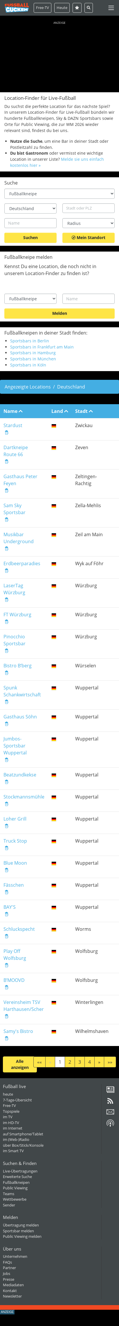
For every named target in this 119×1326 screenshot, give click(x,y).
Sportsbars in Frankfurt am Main (42, 347)
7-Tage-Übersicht (17, 1100)
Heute (62, 7)
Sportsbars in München (33, 359)
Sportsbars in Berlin (29, 341)
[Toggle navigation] (111, 8)
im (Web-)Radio (16, 1139)
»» (110, 1062)
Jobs (6, 1273)
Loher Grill (14, 819)
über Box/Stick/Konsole (23, 1145)
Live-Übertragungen (20, 1171)
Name (13, 411)
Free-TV (42, 7)
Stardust (12, 425)
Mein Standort (88, 237)
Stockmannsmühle (23, 797)
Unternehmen (15, 1256)
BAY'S (9, 907)
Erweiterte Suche (17, 1176)
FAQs (7, 1262)
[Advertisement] (59, 56)
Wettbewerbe (14, 1199)
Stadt (84, 411)
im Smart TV (13, 1150)
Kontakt (10, 1290)
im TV (7, 1116)
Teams (8, 1193)
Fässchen (13, 885)
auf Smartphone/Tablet (23, 1134)
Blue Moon (15, 863)
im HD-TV (11, 1122)
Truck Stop (15, 841)
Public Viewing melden (22, 1236)
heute (8, 1094)
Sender (9, 1205)
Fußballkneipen (16, 1182)
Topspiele (11, 1111)
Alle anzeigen (20, 1064)
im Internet (12, 1128)
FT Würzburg (17, 614)
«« (39, 1062)
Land (59, 411)
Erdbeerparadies (21, 563)
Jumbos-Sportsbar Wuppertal (15, 746)
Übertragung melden (21, 1225)
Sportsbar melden (18, 1230)
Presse (8, 1279)
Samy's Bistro (18, 1031)
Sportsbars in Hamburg (33, 352)
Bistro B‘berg (17, 665)
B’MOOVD (14, 980)
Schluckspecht (19, 929)
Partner (9, 1267)
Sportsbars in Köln (28, 365)
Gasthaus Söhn (20, 716)
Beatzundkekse (19, 775)
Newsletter (12, 1296)
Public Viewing (15, 1187)
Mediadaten (13, 1284)
